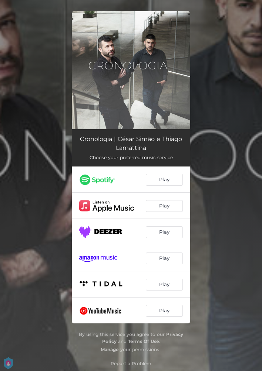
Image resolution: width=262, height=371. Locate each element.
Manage (110, 349)
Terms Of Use (143, 341)
